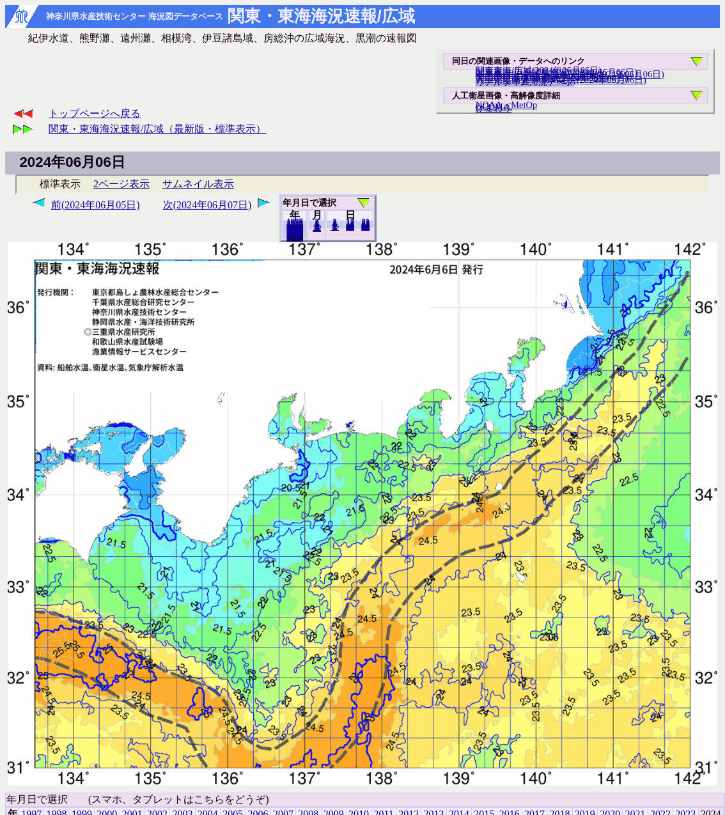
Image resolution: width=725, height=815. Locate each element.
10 (335, 226)
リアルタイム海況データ (525, 82)
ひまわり (493, 108)
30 (365, 226)
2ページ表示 (121, 183)
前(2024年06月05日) (95, 204)
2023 (294, 237)
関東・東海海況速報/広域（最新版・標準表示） (157, 128)
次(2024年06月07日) (207, 204)
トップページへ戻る (95, 113)
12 (317, 228)
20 (350, 226)
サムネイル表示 (198, 183)
